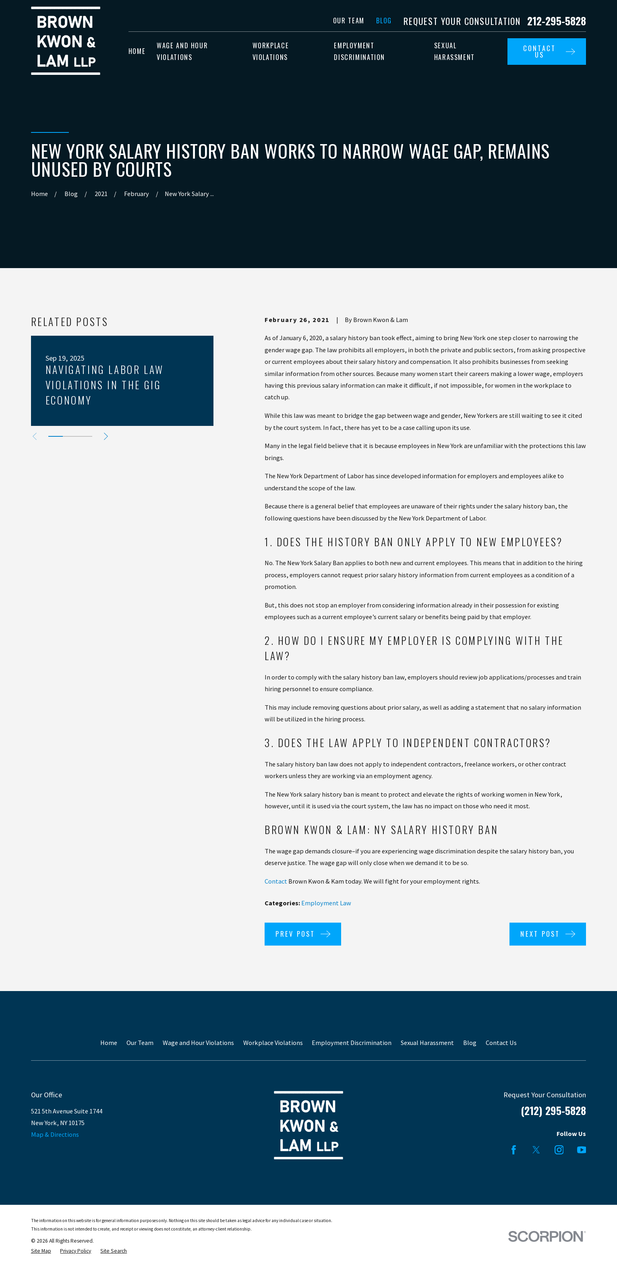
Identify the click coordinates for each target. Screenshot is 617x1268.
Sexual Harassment (427, 1043)
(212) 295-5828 (553, 1110)
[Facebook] (513, 1149)
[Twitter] (536, 1149)
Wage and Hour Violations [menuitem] (182, 51)
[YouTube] (581, 1149)
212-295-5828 (556, 21)
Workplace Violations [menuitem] (271, 51)
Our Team (348, 20)
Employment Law (326, 903)
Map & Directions (55, 1134)
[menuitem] (41, 1251)
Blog (384, 20)
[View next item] (106, 436)
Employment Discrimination (351, 1043)
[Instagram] (559, 1149)
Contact (276, 881)
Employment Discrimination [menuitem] (359, 51)
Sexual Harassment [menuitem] (454, 51)
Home (108, 1043)
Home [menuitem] (137, 51)
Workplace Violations (273, 1043)
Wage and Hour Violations (198, 1043)
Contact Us (501, 1043)
